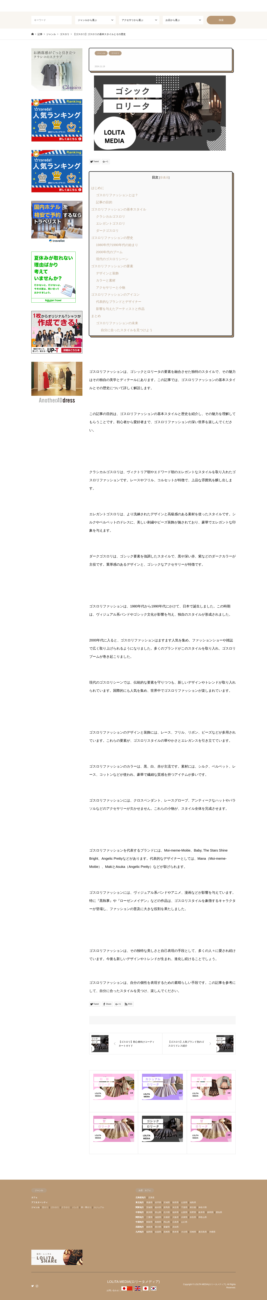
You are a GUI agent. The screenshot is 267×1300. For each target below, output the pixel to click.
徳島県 (149, 1227)
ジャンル (101, 53)
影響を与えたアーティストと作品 (120, 309)
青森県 (149, 1202)
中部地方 (140, 1212)
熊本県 (175, 1232)
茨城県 (149, 1207)
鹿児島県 (203, 1232)
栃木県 (158, 1207)
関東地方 (140, 1207)
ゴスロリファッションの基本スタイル (118, 209)
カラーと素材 (105, 280)
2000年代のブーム (109, 252)
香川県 (158, 1227)
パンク (75, 1207)
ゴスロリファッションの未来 (117, 323)
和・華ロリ (86, 1207)
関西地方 (140, 1217)
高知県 (175, 1227)
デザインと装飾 (107, 273)
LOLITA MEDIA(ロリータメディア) (133, 1282)
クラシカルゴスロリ (110, 216)
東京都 (193, 1207)
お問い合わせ (113, 1290)
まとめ (96, 316)
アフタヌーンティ (39, 1202)
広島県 (175, 1222)
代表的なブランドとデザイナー (118, 301)
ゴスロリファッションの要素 (112, 266)
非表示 (164, 177)
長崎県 (167, 1232)
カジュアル (99, 1207)
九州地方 (140, 1232)
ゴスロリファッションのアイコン (115, 294)
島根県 (158, 1222)
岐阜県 (202, 1212)
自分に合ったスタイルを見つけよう (127, 330)
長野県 (193, 1212)
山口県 (184, 1222)
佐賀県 (158, 1232)
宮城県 (167, 1202)
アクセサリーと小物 (110, 287)
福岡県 (149, 1232)
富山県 (158, 1212)
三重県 (149, 1217)
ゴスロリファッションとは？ (117, 195)
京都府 (167, 1217)
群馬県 (167, 1207)
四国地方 (140, 1227)
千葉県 (184, 1207)
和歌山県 (203, 1217)
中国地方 (140, 1222)
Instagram (37, 1286)
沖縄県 (212, 1232)
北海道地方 (141, 1197)
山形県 (184, 1202)
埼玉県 (175, 1207)
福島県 (193, 1202)
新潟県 (149, 1212)
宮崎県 (193, 1232)
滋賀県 (158, 1217)
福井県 (175, 1212)
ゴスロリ (115, 53)
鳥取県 (149, 1222)
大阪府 (175, 1217)
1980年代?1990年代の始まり (117, 245)
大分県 (184, 1232)
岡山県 (167, 1222)
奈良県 (193, 1217)
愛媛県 (167, 1227)
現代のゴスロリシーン (112, 259)
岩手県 (158, 1202)
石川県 (167, 1212)
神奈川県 (203, 1207)
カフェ (34, 1197)
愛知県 (219, 1212)
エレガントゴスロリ (110, 223)
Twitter (32, 1286)
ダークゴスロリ (107, 230)
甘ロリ (45, 1207)
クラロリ (65, 1207)
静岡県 (210, 1212)
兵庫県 (184, 1217)
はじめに (97, 188)
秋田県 (175, 1202)
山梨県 (184, 1212)
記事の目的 (104, 202)
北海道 (151, 1197)
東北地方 (140, 1202)
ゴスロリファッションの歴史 (112, 238)
